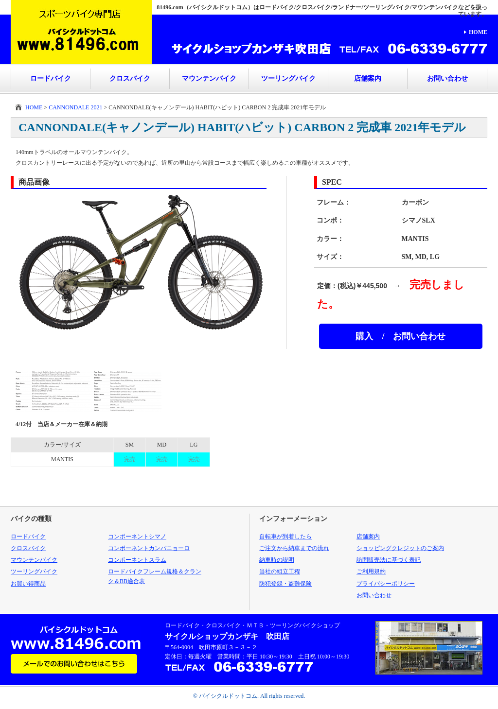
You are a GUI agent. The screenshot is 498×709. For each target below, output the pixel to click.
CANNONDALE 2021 (75, 107)
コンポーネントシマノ (137, 536)
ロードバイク (50, 78)
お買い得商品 (28, 583)
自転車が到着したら (285, 536)
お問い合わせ (447, 78)
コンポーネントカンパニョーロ (149, 548)
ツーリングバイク (288, 78)
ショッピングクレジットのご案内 (400, 548)
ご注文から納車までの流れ (294, 548)
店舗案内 (367, 78)
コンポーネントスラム (137, 559)
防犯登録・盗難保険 (285, 583)
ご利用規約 (371, 571)
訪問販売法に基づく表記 (388, 559)
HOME (478, 32)
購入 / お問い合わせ (400, 336)
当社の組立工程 (279, 571)
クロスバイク (129, 78)
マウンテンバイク (209, 78)
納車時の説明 (276, 559)
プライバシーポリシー (385, 583)
